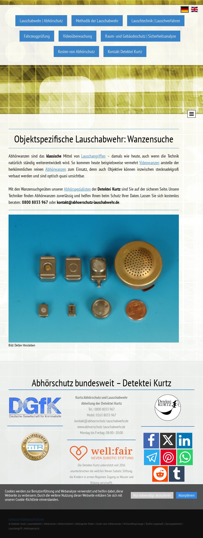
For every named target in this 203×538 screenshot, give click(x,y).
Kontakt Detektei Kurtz (125, 51)
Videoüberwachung (77, 36)
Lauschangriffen (93, 156)
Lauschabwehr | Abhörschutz (41, 20)
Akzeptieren (186, 495)
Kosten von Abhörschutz (76, 51)
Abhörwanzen (55, 169)
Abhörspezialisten (77, 189)
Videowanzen (149, 162)
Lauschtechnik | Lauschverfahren (156, 20)
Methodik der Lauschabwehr (97, 20)
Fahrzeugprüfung (37, 36)
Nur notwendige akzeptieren (152, 495)
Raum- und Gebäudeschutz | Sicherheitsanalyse (140, 36)
